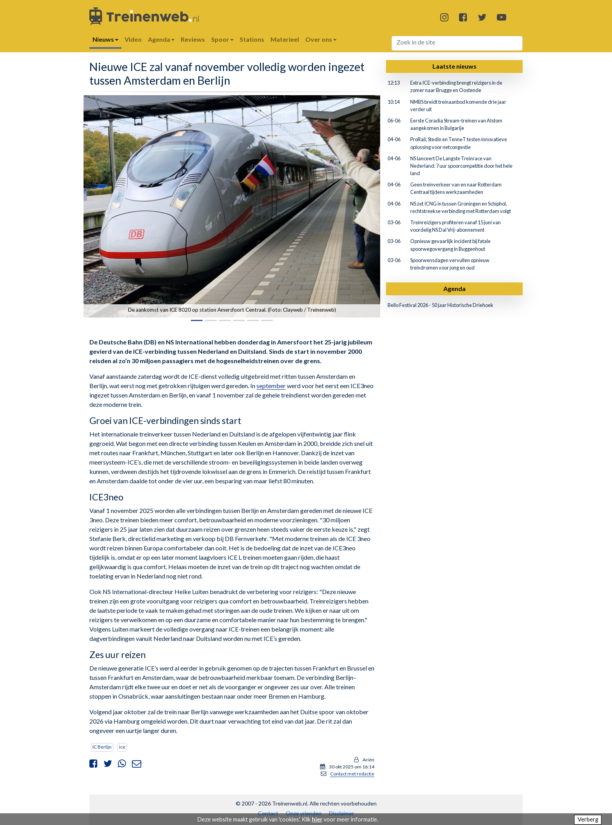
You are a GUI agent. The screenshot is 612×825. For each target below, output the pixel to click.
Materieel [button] (284, 39)
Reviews (193, 39)
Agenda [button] (161, 39)
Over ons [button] (320, 39)
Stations (252, 39)
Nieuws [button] (105, 39)
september (271, 385)
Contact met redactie (352, 774)
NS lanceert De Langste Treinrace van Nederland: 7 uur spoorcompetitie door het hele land (461, 165)
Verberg (588, 819)
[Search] (457, 43)
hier (317, 819)
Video (133, 39)
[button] (106, 213)
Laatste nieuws (454, 66)
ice (122, 747)
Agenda (454, 288)
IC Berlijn (102, 747)
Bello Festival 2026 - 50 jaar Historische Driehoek (440, 305)
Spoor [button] (222, 39)
